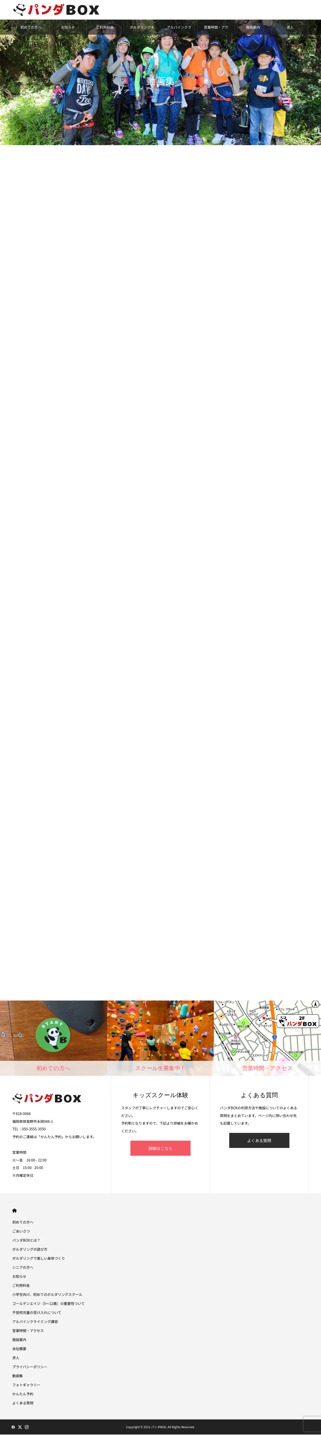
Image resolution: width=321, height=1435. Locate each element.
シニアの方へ (22, 1267)
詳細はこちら (160, 1149)
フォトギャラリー (26, 1385)
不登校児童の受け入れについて (36, 1312)
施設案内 (253, 27)
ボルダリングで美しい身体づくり (38, 1258)
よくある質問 (259, 1141)
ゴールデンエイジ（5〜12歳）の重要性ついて (48, 1303)
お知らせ (68, 27)
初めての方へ (30, 27)
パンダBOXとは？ (26, 1240)
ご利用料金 (105, 27)
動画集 (17, 1376)
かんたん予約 (22, 1394)
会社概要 (19, 1349)
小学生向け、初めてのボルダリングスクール (47, 1294)
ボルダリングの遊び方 (29, 1249)
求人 (290, 27)
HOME (14, 1211)
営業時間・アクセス (216, 30)
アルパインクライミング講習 (179, 30)
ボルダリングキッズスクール (142, 30)
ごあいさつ (21, 1231)
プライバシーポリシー (29, 1367)
